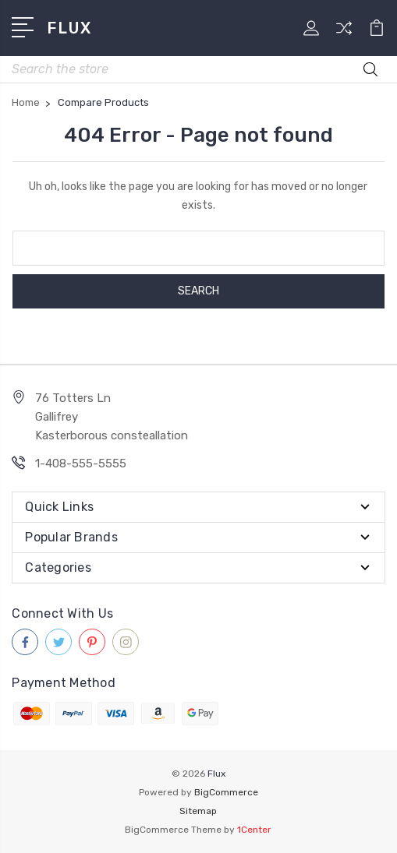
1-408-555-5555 (80, 463)
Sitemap (198, 810)
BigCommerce (226, 792)
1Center (254, 829)
